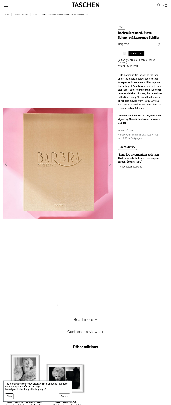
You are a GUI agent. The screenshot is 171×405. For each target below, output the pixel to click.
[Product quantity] (122, 53)
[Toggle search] (158, 5)
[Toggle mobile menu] (6, 5)
